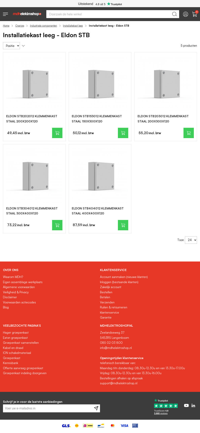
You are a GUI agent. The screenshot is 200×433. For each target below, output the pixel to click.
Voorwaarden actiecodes (19, 302)
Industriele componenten (43, 25)
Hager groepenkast (16, 332)
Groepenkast (11, 358)
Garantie (106, 317)
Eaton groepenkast (15, 338)
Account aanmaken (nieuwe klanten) (124, 277)
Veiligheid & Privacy (16, 292)
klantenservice (109, 312)
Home (6, 25)
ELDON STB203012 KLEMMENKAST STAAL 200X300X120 (163, 118)
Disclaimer (10, 297)
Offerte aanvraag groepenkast (23, 368)
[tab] (50, 270)
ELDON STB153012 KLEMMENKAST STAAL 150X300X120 (97, 118)
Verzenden (107, 302)
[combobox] (112, 14)
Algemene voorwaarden (19, 287)
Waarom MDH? (13, 277)
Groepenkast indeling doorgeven (25, 373)
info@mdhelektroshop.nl (116, 348)
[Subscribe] (96, 408)
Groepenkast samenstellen (21, 343)
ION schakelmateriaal (17, 353)
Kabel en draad (13, 348)
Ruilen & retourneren (113, 307)
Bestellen (106, 292)
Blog (6, 307)
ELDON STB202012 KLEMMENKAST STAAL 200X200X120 (31, 118)
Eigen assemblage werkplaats (23, 282)
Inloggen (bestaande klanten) (119, 282)
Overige (19, 25)
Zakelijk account (110, 287)
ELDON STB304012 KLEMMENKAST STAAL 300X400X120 (32, 210)
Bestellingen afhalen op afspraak (121, 378)
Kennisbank (10, 363)
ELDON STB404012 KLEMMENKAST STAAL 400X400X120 (98, 210)
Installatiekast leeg (73, 25)
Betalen (105, 297)
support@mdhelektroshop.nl (118, 383)
